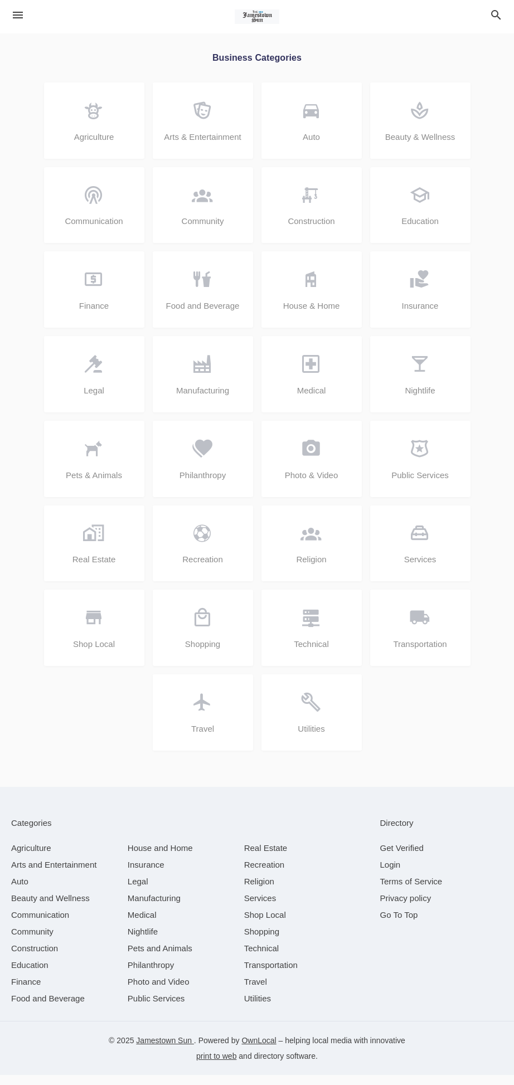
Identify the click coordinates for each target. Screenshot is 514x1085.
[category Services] (260, 908)
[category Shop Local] (265, 925)
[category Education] (30, 975)
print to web (216, 1066)
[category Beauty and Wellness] (50, 908)
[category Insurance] (146, 874)
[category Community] (32, 941)
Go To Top (399, 925)
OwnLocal (258, 1050)
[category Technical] (261, 958)
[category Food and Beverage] (48, 1008)
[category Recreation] (264, 874)
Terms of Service (411, 891)
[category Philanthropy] (151, 975)
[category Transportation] (271, 975)
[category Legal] (138, 891)
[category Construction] (34, 958)
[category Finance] (26, 991)
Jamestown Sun (165, 1050)
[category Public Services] (156, 1008)
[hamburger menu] (18, 15)
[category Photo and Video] (159, 991)
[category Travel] (255, 991)
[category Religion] (259, 891)
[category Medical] (142, 925)
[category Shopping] (261, 941)
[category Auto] (19, 891)
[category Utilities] (257, 1008)
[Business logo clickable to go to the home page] (257, 16)
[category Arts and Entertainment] (53, 874)
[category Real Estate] (266, 858)
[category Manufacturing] (154, 908)
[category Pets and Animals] (160, 958)
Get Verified (402, 858)
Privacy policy (405, 908)
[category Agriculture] (31, 858)
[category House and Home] (160, 858)
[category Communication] (40, 925)
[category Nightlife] (143, 941)
